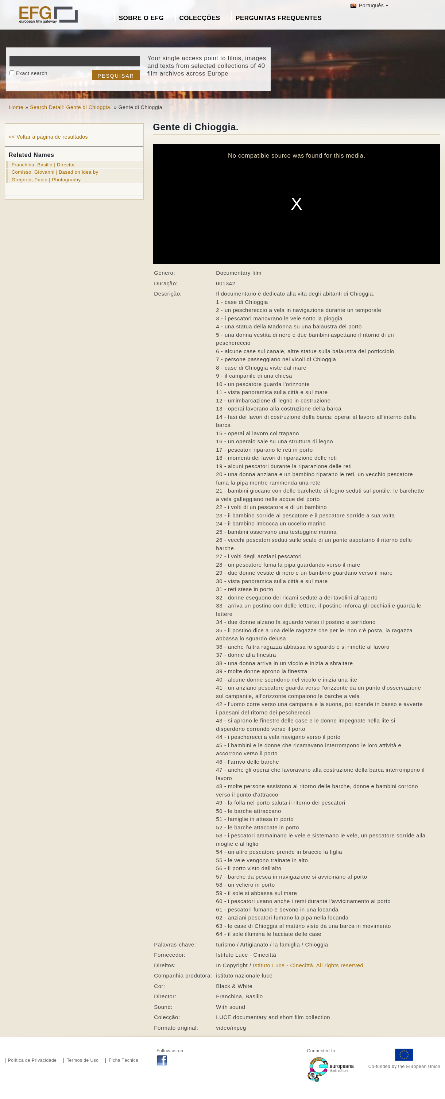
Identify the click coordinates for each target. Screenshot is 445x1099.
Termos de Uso (82, 1060)
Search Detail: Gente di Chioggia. (71, 107)
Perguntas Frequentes (279, 18)
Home (16, 107)
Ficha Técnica (123, 1060)
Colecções (199, 18)
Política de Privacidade (32, 1060)
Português (367, 5)
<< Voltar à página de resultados (48, 137)
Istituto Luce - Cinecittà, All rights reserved (308, 965)
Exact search (31, 73)
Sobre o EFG (141, 18)
